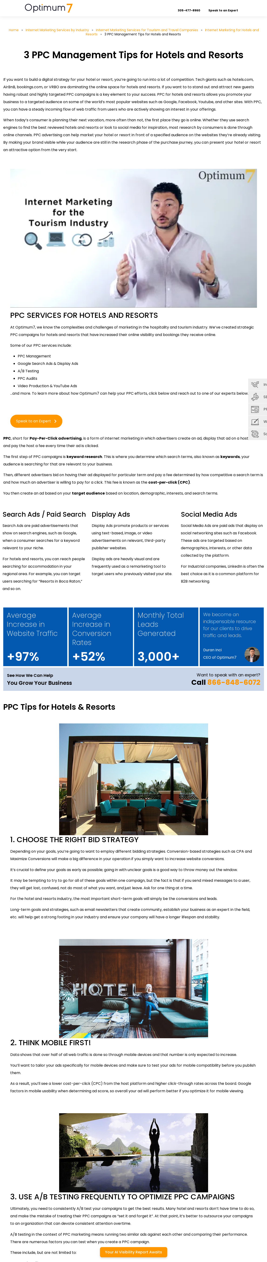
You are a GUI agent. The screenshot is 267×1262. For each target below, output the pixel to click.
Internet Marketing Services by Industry (57, 30)
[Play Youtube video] (133, 238)
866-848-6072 (233, 682)
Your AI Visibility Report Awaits (133, 1252)
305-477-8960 (193, 10)
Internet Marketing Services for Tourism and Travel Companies (147, 30)
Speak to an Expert (227, 10)
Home (14, 30)
